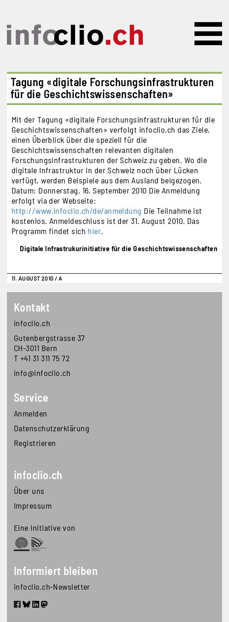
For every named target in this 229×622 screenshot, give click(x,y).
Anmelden (30, 413)
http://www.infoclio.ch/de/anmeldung (77, 210)
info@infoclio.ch (42, 373)
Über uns (29, 491)
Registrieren (35, 443)
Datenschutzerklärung (51, 428)
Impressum (33, 505)
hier (94, 231)
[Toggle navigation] (208, 33)
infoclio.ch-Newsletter (52, 586)
